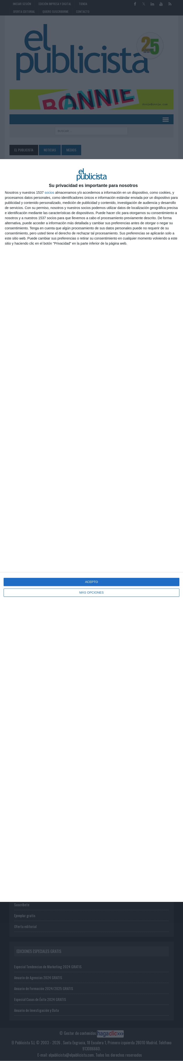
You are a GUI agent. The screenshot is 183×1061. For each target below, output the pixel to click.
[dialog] (91, 530)
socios (49, 192)
